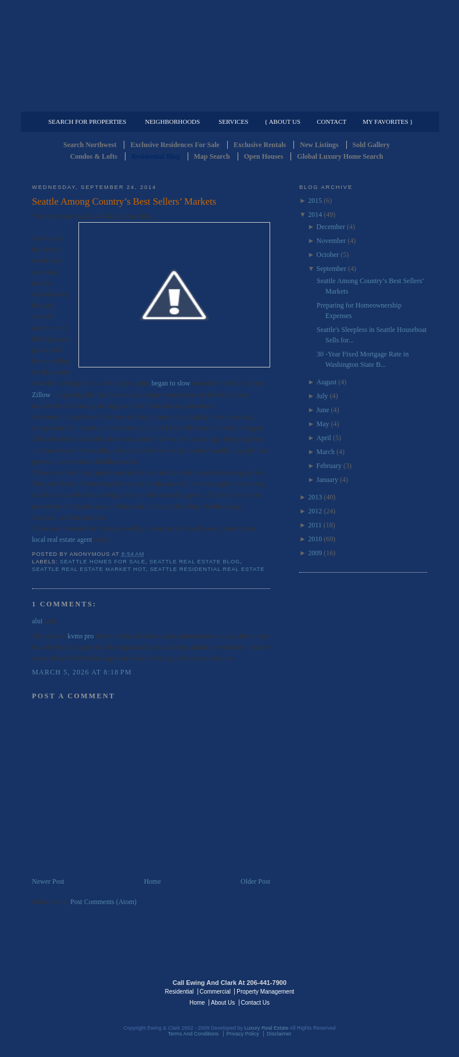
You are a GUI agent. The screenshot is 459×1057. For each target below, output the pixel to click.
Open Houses (264, 156)
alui (37, 621)
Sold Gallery (371, 145)
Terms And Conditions (193, 1034)
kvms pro (80, 636)
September (331, 269)
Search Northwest (89, 145)
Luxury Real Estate (376, 990)
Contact (331, 121)
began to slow (171, 383)
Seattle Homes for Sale (102, 562)
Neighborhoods (172, 121)
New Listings (319, 145)
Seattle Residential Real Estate (207, 569)
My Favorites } (388, 121)
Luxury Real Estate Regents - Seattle (82, 990)
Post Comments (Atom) (103, 902)
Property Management (366, 102)
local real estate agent (62, 539)
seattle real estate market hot (89, 569)
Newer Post (48, 881)
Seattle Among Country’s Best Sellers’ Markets (124, 201)
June (323, 410)
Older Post (255, 881)
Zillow (41, 395)
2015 (315, 201)
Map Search (212, 156)
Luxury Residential (91, 102)
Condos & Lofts (93, 156)
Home (152, 881)
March (326, 452)
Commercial (227, 102)
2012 (315, 511)
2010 (315, 539)
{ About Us (282, 121)
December (331, 227)
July (322, 396)
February (329, 466)
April (324, 438)
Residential (179, 991)
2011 (315, 525)
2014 (315, 214)
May (323, 424)
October (328, 255)
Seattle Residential (229, 55)
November (331, 241)
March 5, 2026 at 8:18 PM (82, 672)
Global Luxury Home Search (340, 156)
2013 (315, 497)
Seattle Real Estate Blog (194, 562)
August (327, 382)
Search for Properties (87, 121)
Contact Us (255, 1002)
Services (233, 121)
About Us (223, 1002)
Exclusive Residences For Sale (174, 145)
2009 (315, 553)
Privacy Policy (243, 1034)
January (327, 480)
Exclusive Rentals (260, 145)
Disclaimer (279, 1034)
